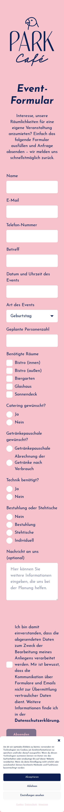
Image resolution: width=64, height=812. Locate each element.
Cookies (19, 805)
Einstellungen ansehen (32, 795)
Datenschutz (31, 805)
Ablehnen (32, 786)
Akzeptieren (32, 777)
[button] (59, 740)
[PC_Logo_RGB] (32, 41)
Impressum (43, 805)
